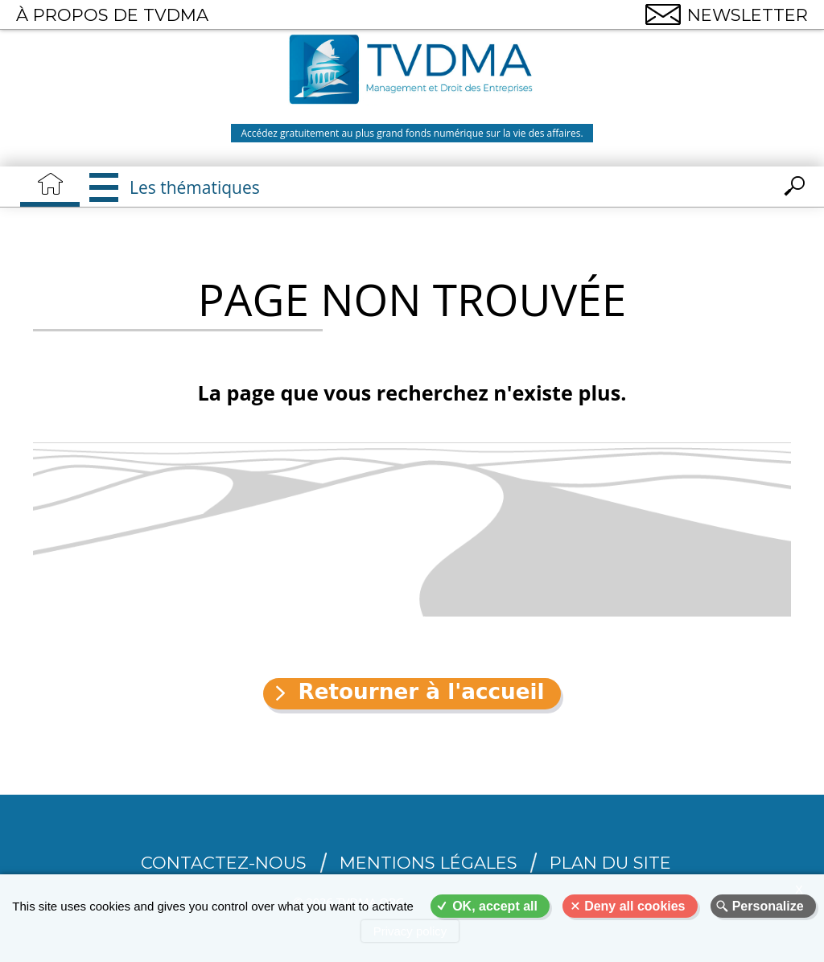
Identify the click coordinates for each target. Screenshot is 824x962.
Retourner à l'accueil (421, 692)
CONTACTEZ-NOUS (224, 863)
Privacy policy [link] (410, 931)
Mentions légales (428, 863)
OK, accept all (495, 906)
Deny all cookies (634, 906)
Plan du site (610, 863)
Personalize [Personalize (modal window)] (768, 906)
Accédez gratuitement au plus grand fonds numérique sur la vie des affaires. (412, 133)
